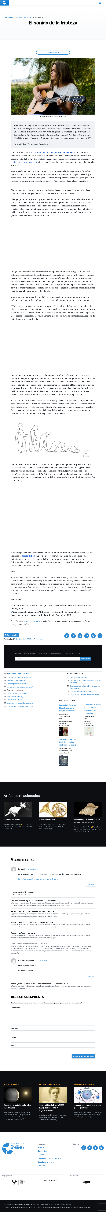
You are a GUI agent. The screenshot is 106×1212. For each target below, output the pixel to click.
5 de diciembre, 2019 (33, 869)
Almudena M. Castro (33, 621)
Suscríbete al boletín (46, 1162)
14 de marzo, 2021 (42, 961)
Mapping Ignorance (84, 1084)
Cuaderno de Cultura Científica (20, 1207)
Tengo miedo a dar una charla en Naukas (84, 695)
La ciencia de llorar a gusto (16, 693)
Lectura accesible (53, 52)
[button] (66, 635)
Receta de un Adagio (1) (15, 697)
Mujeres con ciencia (49, 1084)
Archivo (41, 1147)
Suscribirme (85, 659)
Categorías (42, 1151)
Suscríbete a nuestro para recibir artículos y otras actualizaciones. (47, 654)
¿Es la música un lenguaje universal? (20, 687)
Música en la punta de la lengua (81, 691)
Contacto (41, 1166)
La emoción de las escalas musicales (20, 703)
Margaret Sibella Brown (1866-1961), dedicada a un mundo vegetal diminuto (52, 1108)
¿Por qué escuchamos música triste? (20, 677)
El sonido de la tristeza (22, 17)
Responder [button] (90, 884)
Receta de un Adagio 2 (15, 700)
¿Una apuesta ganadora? (79, 677)
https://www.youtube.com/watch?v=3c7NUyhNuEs (38, 879)
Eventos (41, 1155)
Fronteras (8, 17)
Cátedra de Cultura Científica (49, 1158)
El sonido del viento (12, 820)
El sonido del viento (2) (48, 820)
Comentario (16, 1007)
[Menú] (100, 3)
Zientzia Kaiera (11, 1084)
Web (12, 1046)
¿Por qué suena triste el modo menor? (20, 706)
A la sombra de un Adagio (16, 680)
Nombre (14, 1029)
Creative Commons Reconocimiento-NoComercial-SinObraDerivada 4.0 (67, 1207)
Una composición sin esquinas (17, 684)
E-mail (14, 1037)
